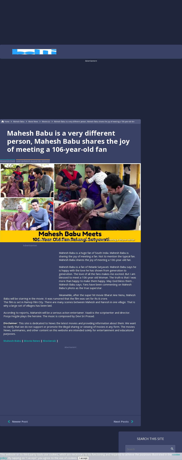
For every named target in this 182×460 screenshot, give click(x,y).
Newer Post (17, 421)
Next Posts (124, 421)
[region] (91, 22)
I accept (83, 458)
